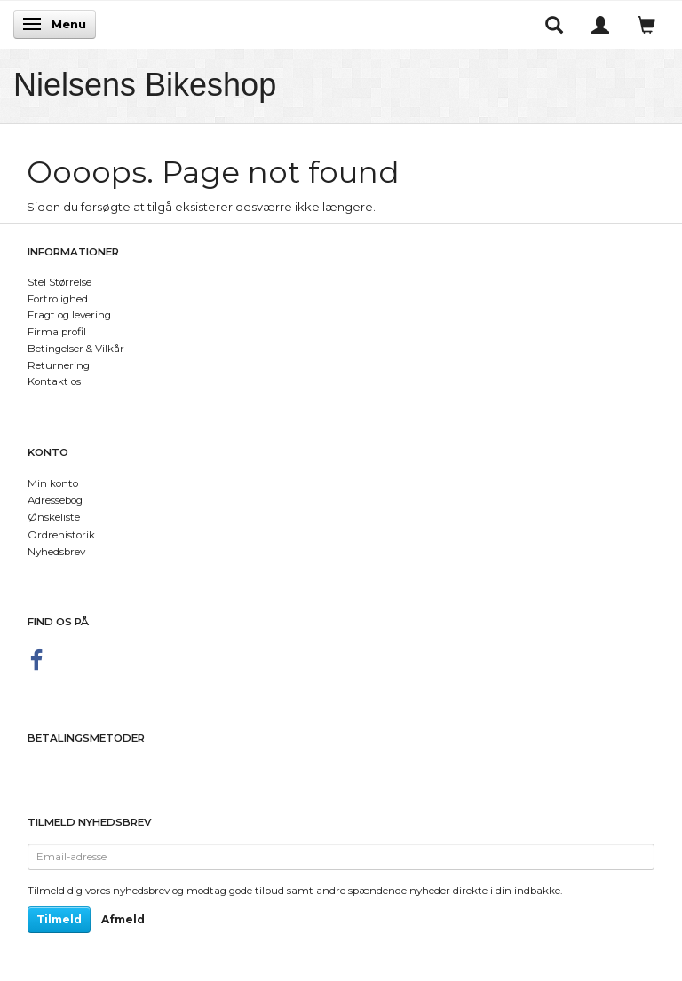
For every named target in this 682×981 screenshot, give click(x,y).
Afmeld (123, 919)
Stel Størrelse (59, 282)
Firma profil (57, 332)
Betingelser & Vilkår (76, 348)
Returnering (59, 365)
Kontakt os (54, 381)
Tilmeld (59, 919)
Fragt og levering (69, 315)
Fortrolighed (58, 299)
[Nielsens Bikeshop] (144, 85)
